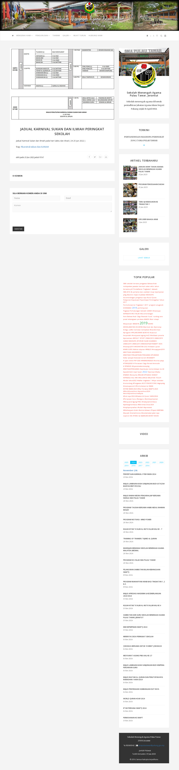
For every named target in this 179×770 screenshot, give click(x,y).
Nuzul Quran (151, 297)
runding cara (158, 316)
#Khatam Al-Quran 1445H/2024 (146, 396)
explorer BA (127, 416)
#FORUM (140, 341)
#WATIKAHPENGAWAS (131, 369)
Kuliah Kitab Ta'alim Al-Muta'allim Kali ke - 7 (142, 529)
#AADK (146, 319)
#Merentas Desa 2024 (146, 404)
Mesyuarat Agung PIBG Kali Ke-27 (137, 655)
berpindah (127, 335)
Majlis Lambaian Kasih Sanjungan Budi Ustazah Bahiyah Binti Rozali (144, 485)
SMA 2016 (126, 292)
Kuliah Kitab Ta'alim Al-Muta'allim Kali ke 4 (142, 605)
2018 (134, 307)
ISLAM (146, 341)
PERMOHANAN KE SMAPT (133, 717)
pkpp (162, 361)
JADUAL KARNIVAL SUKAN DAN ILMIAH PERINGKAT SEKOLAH (62, 131)
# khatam (151, 346)
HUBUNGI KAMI (96, 35)
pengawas (143, 283)
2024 (133, 462)
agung (143, 335)
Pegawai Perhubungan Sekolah (134, 311)
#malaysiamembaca (149, 402)
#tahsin (136, 349)
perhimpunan (143, 308)
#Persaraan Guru (129, 399)
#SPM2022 (127, 378)
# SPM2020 (127, 366)
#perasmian (127, 338)
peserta (161, 335)
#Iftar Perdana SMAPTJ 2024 (147, 389)
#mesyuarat (136, 335)
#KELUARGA (142, 378)
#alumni (130, 295)
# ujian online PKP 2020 (132, 361)
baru (141, 292)
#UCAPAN (139, 327)
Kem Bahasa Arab (129, 316)
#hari (152, 319)
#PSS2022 (147, 375)
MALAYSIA (151, 378)
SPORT (142, 338)
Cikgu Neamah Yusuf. (145, 316)
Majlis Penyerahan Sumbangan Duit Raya (141, 689)
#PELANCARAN (136, 332)
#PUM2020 (155, 355)
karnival (142, 286)
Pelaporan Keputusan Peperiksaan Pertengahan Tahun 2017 (143, 301)
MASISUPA (150, 295)
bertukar (137, 330)
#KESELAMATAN (129, 327)
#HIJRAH (126, 375)
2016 (147, 465)
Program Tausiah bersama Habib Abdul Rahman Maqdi (144, 508)
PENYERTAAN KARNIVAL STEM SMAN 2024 (139, 474)
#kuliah (140, 407)
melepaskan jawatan (130, 286)
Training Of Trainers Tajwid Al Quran (140, 538)
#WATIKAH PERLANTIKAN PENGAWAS (136, 355)
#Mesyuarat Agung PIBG (132, 402)
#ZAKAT (155, 375)
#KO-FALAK (135, 314)
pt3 (131, 289)
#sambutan (144, 369)
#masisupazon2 (129, 386)
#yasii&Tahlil (128, 372)
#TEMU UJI (136, 416)
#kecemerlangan (146, 314)
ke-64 (162, 369)
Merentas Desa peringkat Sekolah (138, 636)
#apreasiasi (147, 407)
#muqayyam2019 (158, 349)
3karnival (151, 372)
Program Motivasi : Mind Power (137, 519)
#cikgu (125, 330)
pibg (124, 295)
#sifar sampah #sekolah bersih (134, 358)
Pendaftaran (138, 289)
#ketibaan (154, 335)
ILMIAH (45, 147)
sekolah (130, 283)
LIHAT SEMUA (144, 258)
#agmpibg (161, 383)
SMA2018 (136, 324)
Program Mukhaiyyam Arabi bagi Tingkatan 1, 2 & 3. (144, 582)
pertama (136, 292)
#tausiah (126, 413)
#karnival (25, 147)
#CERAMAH (127, 308)
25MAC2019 (127, 344)
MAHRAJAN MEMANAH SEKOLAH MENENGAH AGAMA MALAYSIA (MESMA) (143, 549)
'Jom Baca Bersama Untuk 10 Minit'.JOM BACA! (142, 646)
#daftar (140, 380)
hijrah (139, 372)
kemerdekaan (154, 369)
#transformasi (155, 330)
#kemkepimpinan (151, 399)
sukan (33, 147)
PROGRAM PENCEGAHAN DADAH (151, 184)
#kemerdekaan (144, 410)
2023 (140, 462)
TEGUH (158, 378)
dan (39, 147)
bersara (136, 283)
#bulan (125, 380)
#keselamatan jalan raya (150, 413)
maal (135, 372)
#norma (157, 361)
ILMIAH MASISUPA (129, 341)
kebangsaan (132, 319)
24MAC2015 (136, 344)
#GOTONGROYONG (149, 383)
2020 (161, 462)
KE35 (160, 344)
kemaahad (145, 330)
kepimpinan (159, 292)
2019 (144, 323)
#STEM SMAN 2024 (130, 389)
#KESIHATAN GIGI (140, 346)
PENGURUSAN (43, 35)
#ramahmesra (135, 413)
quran (157, 346)
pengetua (139, 297)
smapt (156, 319)
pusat (125, 319)
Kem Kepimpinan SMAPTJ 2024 (135, 627)
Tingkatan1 (147, 289)
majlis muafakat (139, 295)
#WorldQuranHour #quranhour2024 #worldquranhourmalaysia (136, 392)
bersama (126, 289)
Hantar (18, 229)
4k (131, 292)
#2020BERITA (137, 352)
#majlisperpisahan (130, 407)
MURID (150, 324)
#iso (132, 378)
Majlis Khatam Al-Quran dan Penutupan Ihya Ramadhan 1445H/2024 (143, 678)
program (152, 305)
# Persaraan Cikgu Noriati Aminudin (146, 363)
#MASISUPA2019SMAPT (149, 344)
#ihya (154, 380)
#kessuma (133, 375)
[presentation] (34, 219)
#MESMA (160, 410)
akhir (152, 286)
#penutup (157, 327)
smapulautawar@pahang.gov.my (151, 745)
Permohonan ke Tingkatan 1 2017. (136, 305)
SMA (124, 283)
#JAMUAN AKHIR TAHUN (150, 416)
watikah (147, 292)
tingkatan (146, 380)
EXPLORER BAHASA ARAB (148, 219)
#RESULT (136, 338)
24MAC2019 (158, 338)
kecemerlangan (129, 297)
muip (152, 292)
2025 (126, 462)
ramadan (160, 380)
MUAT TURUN (80, 35)
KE (148, 332)
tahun (157, 286)
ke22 (148, 335)
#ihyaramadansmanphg (140, 366)
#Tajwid (153, 410)
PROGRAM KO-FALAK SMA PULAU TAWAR (139, 560)
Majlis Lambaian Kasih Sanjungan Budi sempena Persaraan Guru (143, 666)
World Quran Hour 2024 (134, 698)
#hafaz (157, 372)
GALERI (67, 35)
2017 (140, 465)
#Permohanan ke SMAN (144, 386)
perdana (140, 319)
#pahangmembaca (130, 404)
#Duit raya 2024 (129, 396)
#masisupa (157, 311)
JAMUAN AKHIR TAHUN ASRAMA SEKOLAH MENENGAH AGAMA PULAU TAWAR (151, 169)
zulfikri (131, 330)
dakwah (154, 289)
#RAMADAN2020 (147, 361)
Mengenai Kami (24, 35)
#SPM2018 (127, 314)
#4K (136, 378)
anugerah (159, 305)
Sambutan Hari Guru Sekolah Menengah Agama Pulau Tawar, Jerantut (144, 616)
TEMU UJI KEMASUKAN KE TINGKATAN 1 (148, 203)
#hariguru (140, 399)
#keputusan (127, 324)
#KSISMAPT (151, 358)
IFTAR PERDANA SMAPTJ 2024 (134, 708)
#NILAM (141, 375)
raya (144, 297)
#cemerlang (127, 383)
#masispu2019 (128, 346)
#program (127, 332)
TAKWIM (56, 35)
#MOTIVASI (127, 352)
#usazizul (153, 332)
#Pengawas (137, 383)
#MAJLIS (148, 349)
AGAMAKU (153, 341)
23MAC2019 (149, 338)
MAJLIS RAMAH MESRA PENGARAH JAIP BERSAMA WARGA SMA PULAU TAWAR (142, 496)
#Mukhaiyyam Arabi (130, 410)
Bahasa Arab (152, 283)
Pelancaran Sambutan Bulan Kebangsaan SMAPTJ (141, 570)
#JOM (145, 332)
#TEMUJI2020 (128, 363)
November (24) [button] (130, 470)
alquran (142, 349)
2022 (144, 371)
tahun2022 (133, 380)
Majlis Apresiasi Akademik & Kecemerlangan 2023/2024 (142, 594)
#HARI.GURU (128, 349)
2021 (154, 462)
